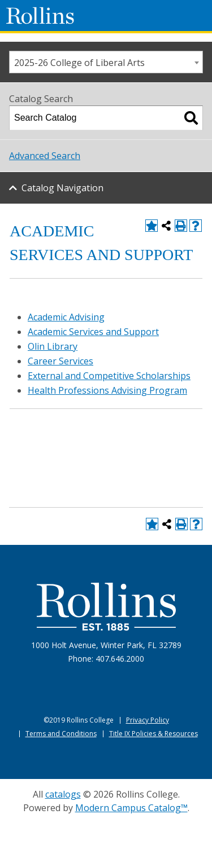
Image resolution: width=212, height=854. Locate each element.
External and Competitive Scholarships (109, 375)
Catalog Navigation (62, 188)
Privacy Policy (147, 720)
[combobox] (106, 62)
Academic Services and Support (93, 331)
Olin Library (52, 346)
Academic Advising (66, 317)
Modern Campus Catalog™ (131, 808)
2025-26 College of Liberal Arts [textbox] (79, 62)
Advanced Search (44, 155)
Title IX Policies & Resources (153, 733)
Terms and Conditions (61, 733)
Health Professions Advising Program (107, 390)
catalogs (63, 794)
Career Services (60, 361)
